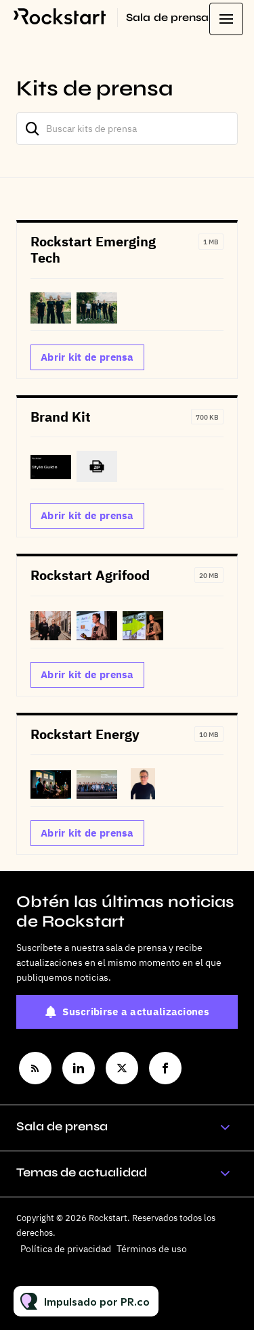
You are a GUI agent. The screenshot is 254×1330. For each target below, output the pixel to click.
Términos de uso (152, 1249)
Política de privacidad (65, 1249)
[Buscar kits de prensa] (127, 128)
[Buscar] (32, 128)
